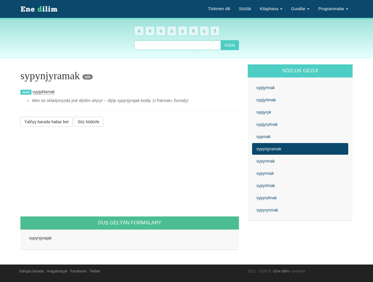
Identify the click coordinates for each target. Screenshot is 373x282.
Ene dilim (281, 271)
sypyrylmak (266, 197)
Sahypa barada (31, 271)
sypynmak (265, 161)
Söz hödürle (88, 121)
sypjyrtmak (266, 100)
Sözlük (245, 8)
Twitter (94, 271)
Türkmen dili (219, 8)
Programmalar (333, 8)
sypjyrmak (265, 87)
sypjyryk (263, 112)
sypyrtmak (265, 185)
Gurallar (300, 8)
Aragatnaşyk (57, 271)
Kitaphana (271, 8)
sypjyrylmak (267, 124)
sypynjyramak (268, 149)
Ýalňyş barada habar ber (46, 121)
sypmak (263, 136)
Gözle (229, 45)
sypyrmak (265, 173)
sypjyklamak (44, 91)
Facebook (78, 271)
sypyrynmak (267, 210)
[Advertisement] (129, 171)
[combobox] (177, 45)
